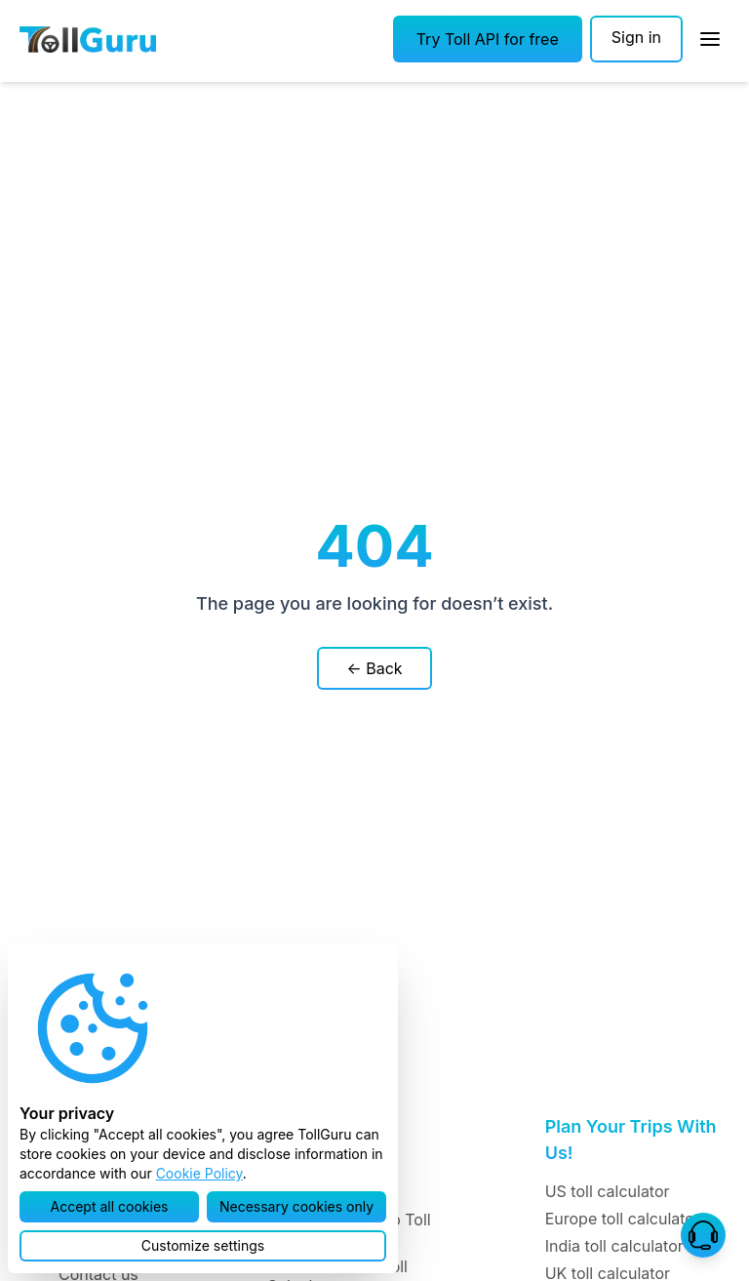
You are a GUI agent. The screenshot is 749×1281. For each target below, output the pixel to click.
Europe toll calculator (622, 1218)
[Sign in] (636, 39)
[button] (487, 39)
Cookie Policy (199, 1173)
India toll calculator (614, 1246)
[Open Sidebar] (709, 39)
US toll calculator (607, 1191)
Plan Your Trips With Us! (631, 1139)
